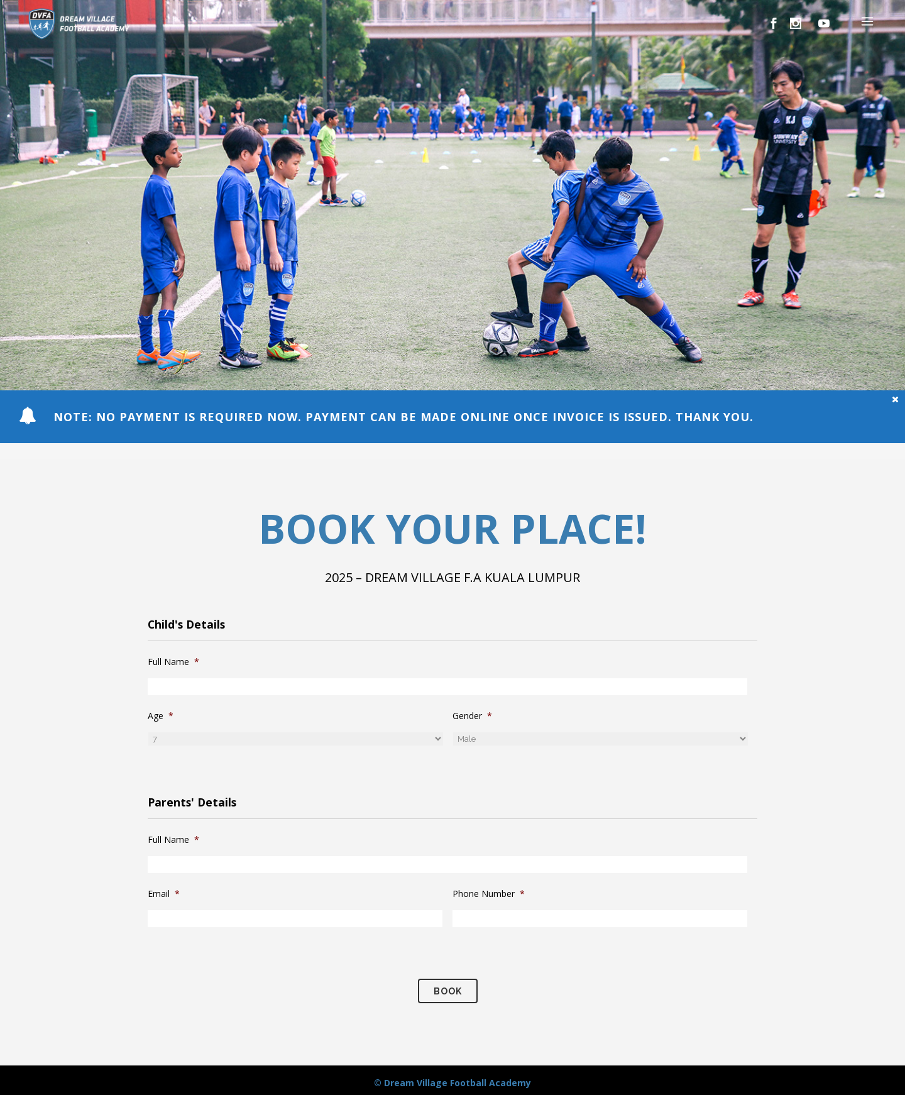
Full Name (173, 662)
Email (164, 894)
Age (160, 716)
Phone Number (488, 894)
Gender (472, 716)
